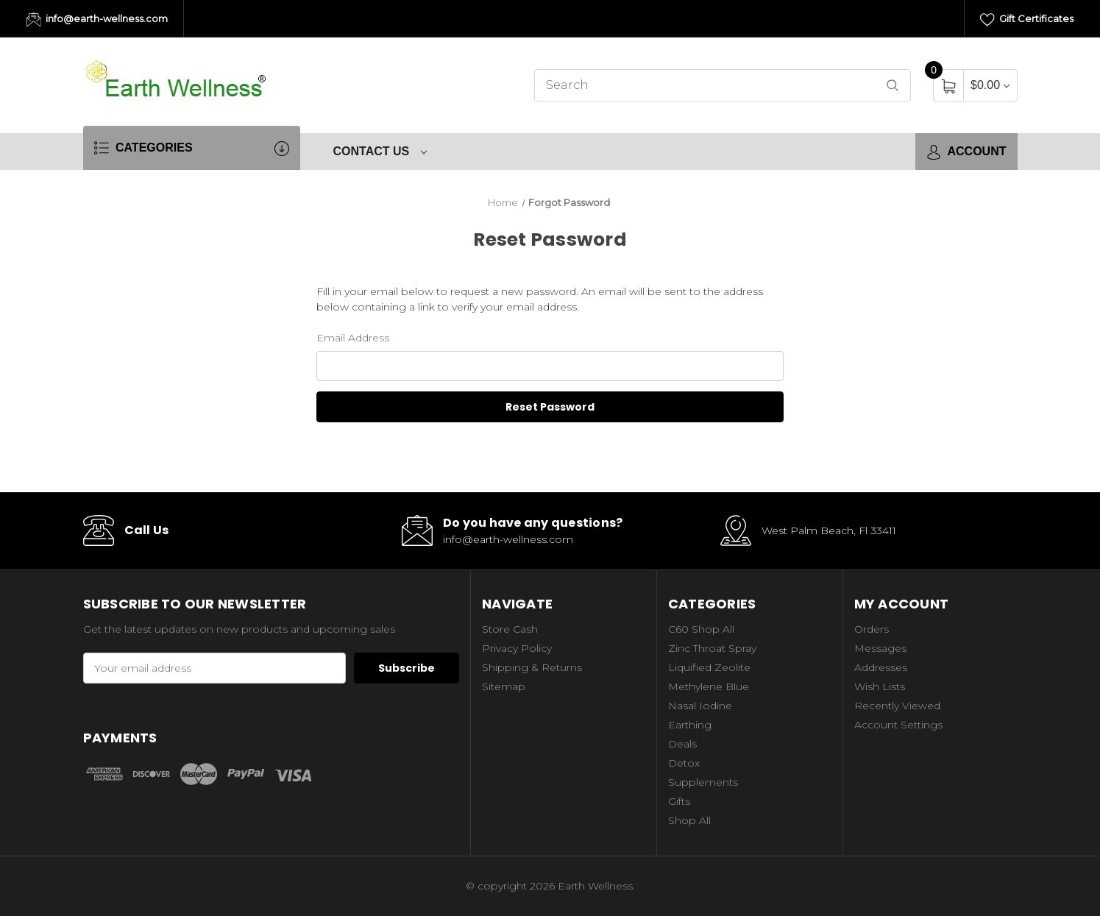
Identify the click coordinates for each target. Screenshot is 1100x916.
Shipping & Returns (532, 667)
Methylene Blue (708, 686)
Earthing (690, 724)
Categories (191, 148)
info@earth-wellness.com (97, 20)
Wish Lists (879, 686)
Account (966, 152)
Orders (871, 629)
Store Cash (510, 629)
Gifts (679, 801)
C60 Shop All (701, 629)
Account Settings (898, 724)
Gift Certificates (1027, 20)
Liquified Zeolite (709, 667)
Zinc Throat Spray (712, 648)
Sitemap (503, 686)
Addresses (880, 667)
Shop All (689, 820)
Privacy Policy (517, 648)
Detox (684, 763)
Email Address (352, 337)
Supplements (703, 782)
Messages (880, 648)
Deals (682, 743)
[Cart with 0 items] (990, 85)
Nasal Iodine (700, 705)
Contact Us (380, 151)
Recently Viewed (897, 705)
